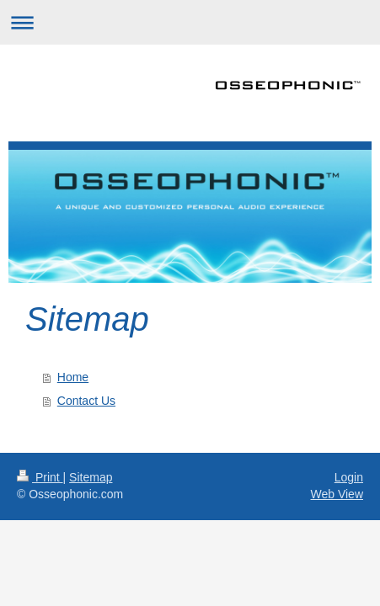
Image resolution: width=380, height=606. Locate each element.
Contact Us (86, 400)
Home (72, 377)
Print (40, 477)
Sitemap (90, 477)
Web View (336, 494)
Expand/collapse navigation (190, 22)
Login (349, 477)
